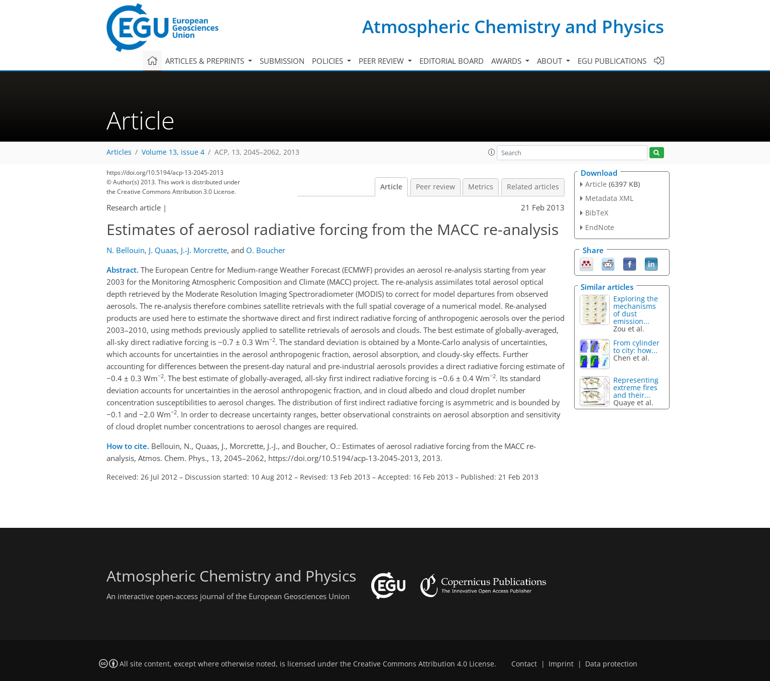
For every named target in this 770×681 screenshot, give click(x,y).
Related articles (533, 186)
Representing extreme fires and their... (635, 387)
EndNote (599, 227)
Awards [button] (507, 61)
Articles (119, 152)
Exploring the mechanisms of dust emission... (635, 310)
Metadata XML (609, 198)
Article (391, 186)
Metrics (480, 186)
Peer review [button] (382, 61)
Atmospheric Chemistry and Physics (513, 26)
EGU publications (612, 61)
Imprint (561, 663)
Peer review (435, 186)
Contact (524, 663)
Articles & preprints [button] (205, 61)
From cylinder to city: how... (636, 346)
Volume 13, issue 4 (173, 152)
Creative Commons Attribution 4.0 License (423, 663)
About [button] (550, 61)
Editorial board (451, 61)
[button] (491, 152)
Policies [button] (328, 61)
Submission (282, 61)
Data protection (611, 663)
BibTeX (596, 212)
